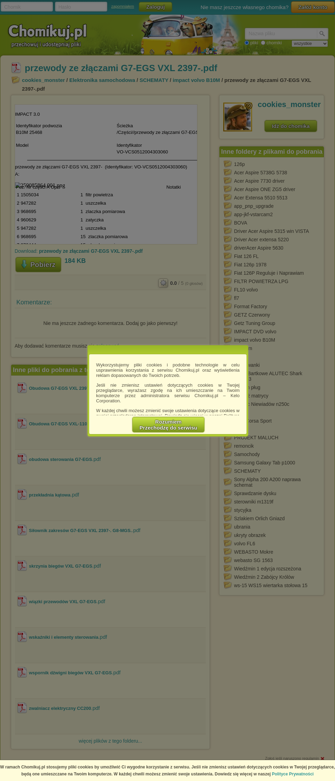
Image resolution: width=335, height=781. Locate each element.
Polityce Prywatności (293, 774)
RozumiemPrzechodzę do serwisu (168, 425)
